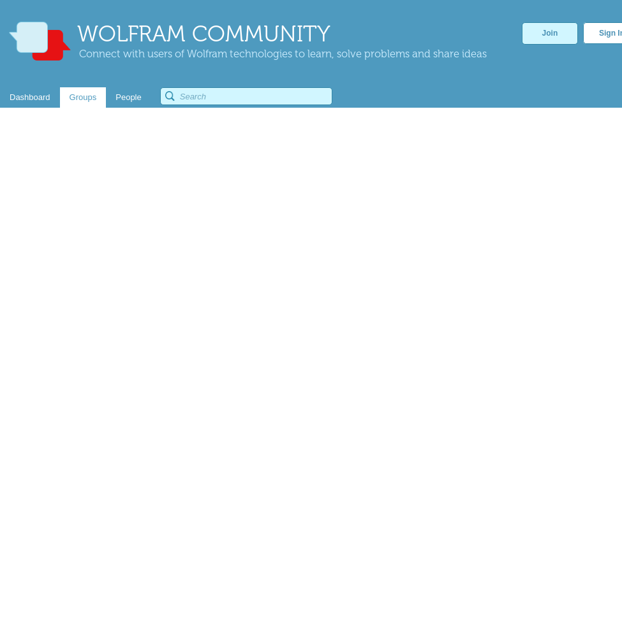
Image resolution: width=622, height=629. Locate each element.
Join (550, 33)
